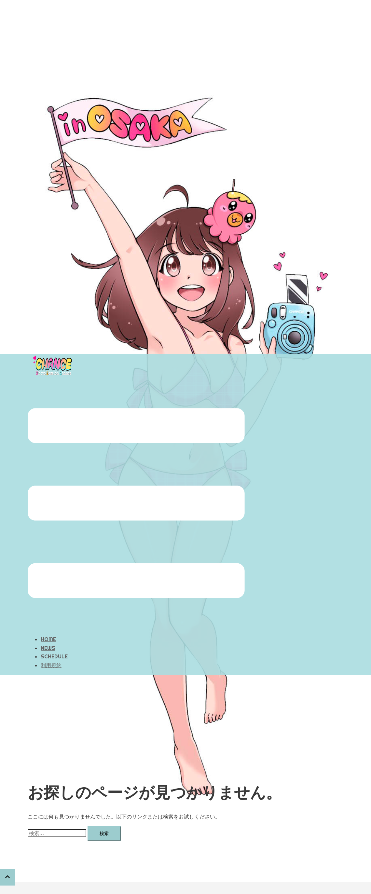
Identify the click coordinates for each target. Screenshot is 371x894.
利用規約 (51, 632)
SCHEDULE (54, 624)
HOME (48, 606)
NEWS (48, 615)
